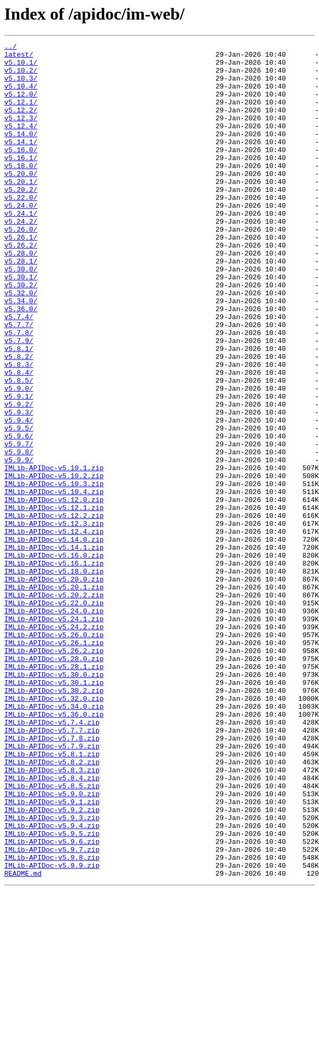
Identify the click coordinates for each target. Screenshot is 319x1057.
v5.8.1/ (18, 410)
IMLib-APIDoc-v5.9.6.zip (51, 1002)
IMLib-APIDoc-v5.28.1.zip (54, 792)
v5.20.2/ (20, 219)
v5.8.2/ (18, 420)
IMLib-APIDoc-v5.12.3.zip (54, 620)
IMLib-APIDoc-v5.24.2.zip (54, 744)
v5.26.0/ (20, 267)
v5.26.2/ (20, 286)
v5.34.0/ (20, 353)
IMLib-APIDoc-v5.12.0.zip (54, 591)
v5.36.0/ (20, 362)
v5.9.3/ (18, 486)
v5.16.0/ (20, 172)
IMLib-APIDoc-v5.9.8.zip (51, 1021)
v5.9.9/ (18, 544)
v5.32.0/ (20, 343)
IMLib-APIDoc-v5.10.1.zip (54, 553)
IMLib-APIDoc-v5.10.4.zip (54, 582)
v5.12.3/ (20, 133)
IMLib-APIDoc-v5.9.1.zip (51, 954)
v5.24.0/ (20, 238)
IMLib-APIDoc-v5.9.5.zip (51, 992)
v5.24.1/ (20, 248)
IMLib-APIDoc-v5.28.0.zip (54, 782)
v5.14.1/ (20, 162)
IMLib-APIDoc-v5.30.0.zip (54, 801)
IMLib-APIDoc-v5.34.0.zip (54, 839)
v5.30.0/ (20, 315)
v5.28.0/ (20, 296)
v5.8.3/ (18, 429)
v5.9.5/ (18, 505)
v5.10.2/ (20, 76)
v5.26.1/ (20, 276)
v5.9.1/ (18, 467)
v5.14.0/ (20, 152)
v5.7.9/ (18, 401)
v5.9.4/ (18, 496)
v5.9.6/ (18, 515)
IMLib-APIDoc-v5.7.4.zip (51, 859)
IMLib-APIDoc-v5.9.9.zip (51, 1030)
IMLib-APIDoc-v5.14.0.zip (54, 639)
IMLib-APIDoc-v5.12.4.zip (54, 630)
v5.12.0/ (20, 105)
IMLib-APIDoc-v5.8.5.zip (51, 935)
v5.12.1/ (20, 114)
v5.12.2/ (20, 124)
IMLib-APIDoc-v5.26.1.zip (54, 763)
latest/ (18, 57)
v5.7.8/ (18, 391)
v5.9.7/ (18, 525)
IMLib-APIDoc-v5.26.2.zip (54, 773)
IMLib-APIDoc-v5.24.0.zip (54, 725)
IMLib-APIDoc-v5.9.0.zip (51, 944)
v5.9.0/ (18, 458)
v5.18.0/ (20, 191)
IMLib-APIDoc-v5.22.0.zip (54, 715)
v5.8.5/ (18, 448)
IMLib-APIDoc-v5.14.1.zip (54, 649)
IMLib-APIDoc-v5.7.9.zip (51, 887)
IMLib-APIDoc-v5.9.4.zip (51, 983)
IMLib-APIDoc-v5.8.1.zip (51, 897)
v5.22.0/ (20, 229)
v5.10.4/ (20, 95)
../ (10, 47)
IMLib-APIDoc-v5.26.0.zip (54, 754)
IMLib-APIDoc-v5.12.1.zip (54, 601)
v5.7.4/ (18, 372)
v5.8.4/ (18, 439)
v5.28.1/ (20, 305)
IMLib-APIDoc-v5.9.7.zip (51, 1011)
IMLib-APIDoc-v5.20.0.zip (54, 687)
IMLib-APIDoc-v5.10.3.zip (54, 572)
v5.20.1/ (20, 210)
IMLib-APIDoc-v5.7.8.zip (51, 878)
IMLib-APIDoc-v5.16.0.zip (54, 658)
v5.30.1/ (20, 324)
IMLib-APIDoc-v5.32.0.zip (54, 830)
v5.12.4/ (20, 143)
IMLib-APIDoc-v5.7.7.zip (51, 868)
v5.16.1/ (20, 181)
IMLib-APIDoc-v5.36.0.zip (54, 849)
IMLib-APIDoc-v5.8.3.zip (51, 916)
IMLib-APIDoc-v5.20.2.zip (54, 706)
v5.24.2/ (20, 257)
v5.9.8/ (18, 534)
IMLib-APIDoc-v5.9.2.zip (51, 963)
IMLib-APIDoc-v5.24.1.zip (54, 734)
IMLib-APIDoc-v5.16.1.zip (54, 668)
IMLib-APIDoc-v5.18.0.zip (54, 677)
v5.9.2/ (18, 477)
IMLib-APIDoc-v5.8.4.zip (51, 925)
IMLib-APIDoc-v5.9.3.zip (51, 973)
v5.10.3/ (20, 86)
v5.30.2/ (20, 334)
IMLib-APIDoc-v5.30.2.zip (54, 820)
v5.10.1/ (20, 67)
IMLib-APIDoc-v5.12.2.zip (54, 610)
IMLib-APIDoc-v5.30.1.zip (54, 811)
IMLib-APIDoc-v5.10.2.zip (54, 563)
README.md (22, 1040)
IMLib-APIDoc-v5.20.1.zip (54, 696)
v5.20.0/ (20, 200)
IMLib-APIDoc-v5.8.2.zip (51, 906)
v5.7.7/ (18, 381)
